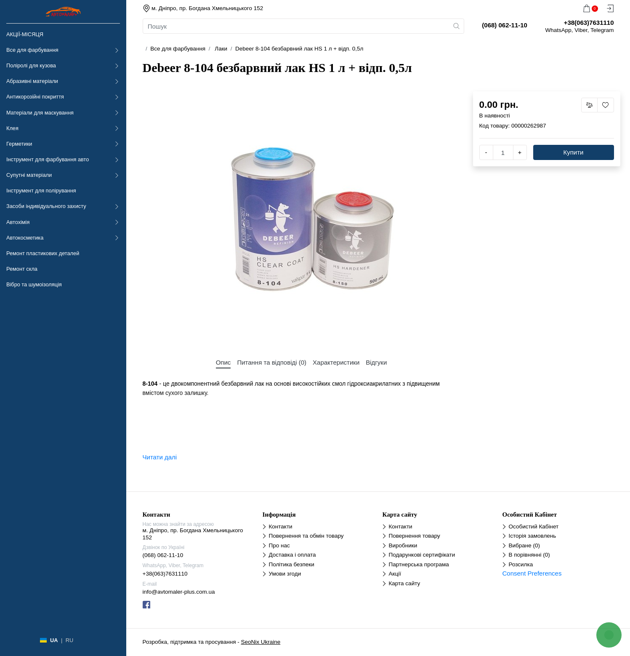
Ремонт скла (21, 269)
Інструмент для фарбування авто (47, 159)
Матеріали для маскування (40, 112)
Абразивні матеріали (32, 81)
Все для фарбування (32, 50)
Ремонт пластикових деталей (42, 253)
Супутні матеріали (29, 175)
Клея (12, 128)
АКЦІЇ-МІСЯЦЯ (24, 34)
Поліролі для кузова (31, 65)
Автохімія (17, 222)
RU (69, 640)
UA (54, 640)
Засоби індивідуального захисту (46, 206)
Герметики (19, 144)
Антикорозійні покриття (35, 96)
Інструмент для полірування (41, 190)
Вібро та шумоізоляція (34, 284)
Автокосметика (24, 238)
